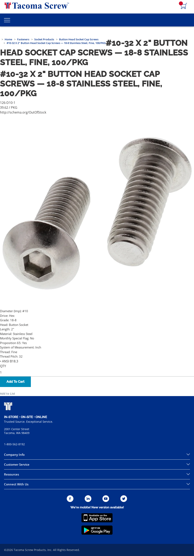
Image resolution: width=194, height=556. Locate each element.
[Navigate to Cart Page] (184, 6)
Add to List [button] (7, 393)
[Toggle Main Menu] (7, 20)
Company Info (14, 455)
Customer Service (16, 464)
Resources (11, 474)
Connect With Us (16, 484)
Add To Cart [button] (15, 382)
